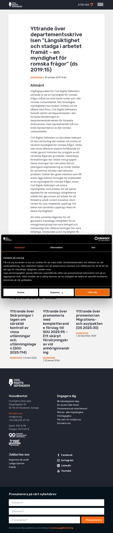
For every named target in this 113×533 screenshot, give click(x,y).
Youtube (66, 470)
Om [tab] (93, 247)
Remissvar (36, 77)
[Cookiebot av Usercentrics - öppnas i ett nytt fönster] (97, 239)
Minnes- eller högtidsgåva (70, 412)
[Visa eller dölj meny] (100, 4)
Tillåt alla (92, 292)
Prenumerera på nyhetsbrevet (72, 408)
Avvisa (20, 292)
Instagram (67, 460)
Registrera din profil (19, 459)
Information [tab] (56, 247)
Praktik (12, 467)
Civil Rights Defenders (15, 5)
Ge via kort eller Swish (68, 405)
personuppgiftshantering (62, 528)
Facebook (67, 455)
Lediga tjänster (16, 463)
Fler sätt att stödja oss (69, 419)
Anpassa (56, 292)
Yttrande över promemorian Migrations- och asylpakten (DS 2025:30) (89, 319)
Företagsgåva (64, 416)
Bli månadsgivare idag (68, 401)
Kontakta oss (16, 413)
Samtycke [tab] (19, 247)
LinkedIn (66, 465)
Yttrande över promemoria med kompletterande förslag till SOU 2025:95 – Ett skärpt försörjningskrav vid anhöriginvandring (56, 331)
